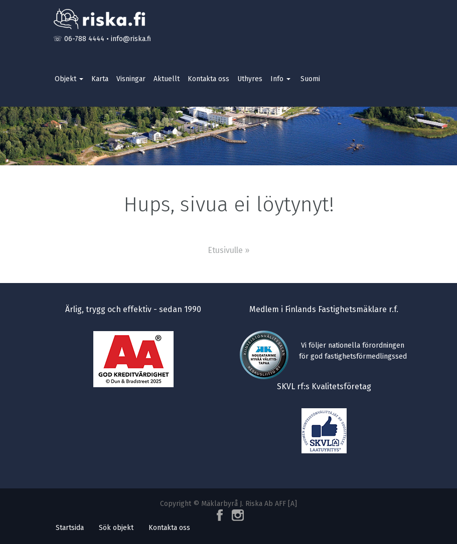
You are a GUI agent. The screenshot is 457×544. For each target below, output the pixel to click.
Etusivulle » (228, 250)
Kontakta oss (208, 79)
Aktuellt (167, 79)
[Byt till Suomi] (309, 79)
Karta (99, 79)
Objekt (69, 79)
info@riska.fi (131, 39)
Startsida (70, 527)
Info (280, 79)
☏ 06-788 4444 (78, 39)
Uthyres (249, 79)
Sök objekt (116, 527)
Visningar (130, 79)
